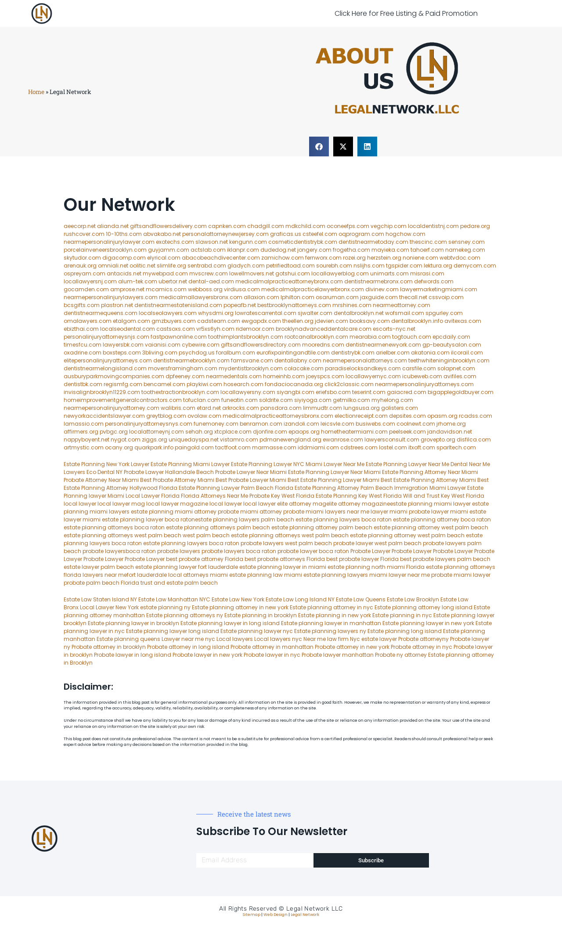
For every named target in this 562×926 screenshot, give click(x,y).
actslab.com (208, 249)
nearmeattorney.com (401, 305)
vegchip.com (389, 226)
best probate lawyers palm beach (445, 559)
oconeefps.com (348, 226)
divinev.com (382, 289)
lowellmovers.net (251, 273)
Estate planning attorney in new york (240, 607)
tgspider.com (404, 265)
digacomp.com (124, 257)
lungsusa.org (361, 408)
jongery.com (314, 249)
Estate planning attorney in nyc (331, 607)
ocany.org (119, 447)
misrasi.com (427, 273)
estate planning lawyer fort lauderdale (186, 567)
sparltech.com (456, 447)
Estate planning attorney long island (423, 607)
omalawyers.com (88, 321)
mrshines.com (351, 305)
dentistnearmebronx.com (378, 281)
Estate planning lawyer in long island (230, 623)
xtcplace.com (233, 431)
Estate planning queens (128, 639)
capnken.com (227, 226)
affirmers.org (81, 431)
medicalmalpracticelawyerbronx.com (312, 289)
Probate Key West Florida (281, 495)
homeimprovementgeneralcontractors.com (123, 400)
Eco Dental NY (104, 472)
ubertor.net (173, 281)
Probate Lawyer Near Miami (251, 472)
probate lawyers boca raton (239, 551)
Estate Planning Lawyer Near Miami (334, 472)
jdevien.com (331, 321)
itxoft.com (421, 447)
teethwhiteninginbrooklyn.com (449, 360)
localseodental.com (127, 329)
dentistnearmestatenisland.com (178, 305)
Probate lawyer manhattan (338, 654)
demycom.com (475, 265)
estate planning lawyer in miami (282, 567)
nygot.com (125, 439)
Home (36, 92)
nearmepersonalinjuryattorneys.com (424, 384)
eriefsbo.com (333, 392)
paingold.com (194, 447)
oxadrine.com (82, 352)
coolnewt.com (415, 423)
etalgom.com (131, 321)
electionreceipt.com (361, 416)
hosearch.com (243, 384)
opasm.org (442, 416)
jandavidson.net (449, 431)
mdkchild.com (305, 226)
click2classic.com (349, 384)
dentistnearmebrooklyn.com (191, 360)
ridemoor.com (255, 329)
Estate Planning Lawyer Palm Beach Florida (236, 488)
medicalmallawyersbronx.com (200, 297)
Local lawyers (234, 639)
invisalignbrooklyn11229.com (102, 392)
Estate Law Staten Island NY (100, 599)
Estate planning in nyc (402, 615)
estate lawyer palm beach (99, 567)
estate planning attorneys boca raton (114, 527)
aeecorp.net (80, 226)
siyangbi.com (295, 392)
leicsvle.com (337, 423)
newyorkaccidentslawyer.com (104, 416)
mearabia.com (370, 336)
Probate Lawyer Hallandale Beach (169, 472)
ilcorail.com (467, 352)
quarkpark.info (153, 447)
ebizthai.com (81, 329)
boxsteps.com (122, 352)
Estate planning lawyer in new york (428, 623)
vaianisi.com (162, 344)
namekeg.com (465, 249)
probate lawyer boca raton (313, 551)
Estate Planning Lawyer (396, 464)
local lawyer (80, 503)
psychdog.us (197, 352)
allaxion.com (261, 297)
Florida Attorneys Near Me (214, 495)
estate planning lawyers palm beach (244, 519)
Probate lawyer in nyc (272, 654)
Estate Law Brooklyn (413, 599)
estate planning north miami (366, 567)
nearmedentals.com (234, 376)
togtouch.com (411, 336)
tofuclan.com (201, 400)
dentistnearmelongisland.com (105, 368)
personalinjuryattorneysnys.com (148, 423)
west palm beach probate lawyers (420, 543)
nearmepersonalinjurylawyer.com (109, 242)
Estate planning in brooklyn (260, 615)
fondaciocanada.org (294, 384)
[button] (319, 146)
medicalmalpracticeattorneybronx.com (289, 281)
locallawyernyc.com (373, 376)
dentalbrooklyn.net (359, 313)
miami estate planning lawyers (326, 575)
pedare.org (475, 226)
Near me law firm (326, 639)
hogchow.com (405, 234)
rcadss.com (475, 416)
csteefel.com (320, 234)
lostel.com (393, 447)
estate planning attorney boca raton (442, 519)
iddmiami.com (318, 447)
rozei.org (354, 257)
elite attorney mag (301, 503)
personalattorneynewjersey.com (225, 234)
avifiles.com (459, 376)
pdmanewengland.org (290, 439)
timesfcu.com (82, 344)
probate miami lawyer (460, 575)
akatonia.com (430, 352)
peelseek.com (408, 431)
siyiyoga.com (312, 400)
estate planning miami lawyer (430, 503)
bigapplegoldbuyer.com (461, 392)
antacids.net (124, 273)
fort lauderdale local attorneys (168, 575)
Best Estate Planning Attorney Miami (428, 480)
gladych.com (246, 265)
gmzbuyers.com (173, 321)
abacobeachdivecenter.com (221, 257)
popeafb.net (239, 305)
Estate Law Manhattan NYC (174, 599)
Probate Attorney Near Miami (101, 480)
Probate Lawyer (370, 551)
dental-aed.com (211, 281)
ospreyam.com (84, 273)
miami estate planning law (246, 575)
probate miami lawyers (314, 511)
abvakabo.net (162, 234)
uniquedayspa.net (194, 439)
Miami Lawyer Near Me (335, 464)
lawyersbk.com (123, 344)
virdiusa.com (242, 289)
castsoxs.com (175, 329)
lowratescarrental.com (265, 313)
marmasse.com (274, 447)
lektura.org (438, 265)
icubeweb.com (422, 376)
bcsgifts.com (82, 305)
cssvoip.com (446, 297)
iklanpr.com (243, 249)
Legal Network (305, 914)
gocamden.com (86, 289)
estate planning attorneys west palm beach (122, 535)
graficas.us (285, 234)
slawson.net (211, 242)
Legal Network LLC (314, 908)
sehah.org (199, 431)
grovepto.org (438, 439)
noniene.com (420, 257)
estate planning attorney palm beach (321, 527)
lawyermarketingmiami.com (438, 289)
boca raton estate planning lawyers (160, 543)
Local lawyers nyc (278, 639)
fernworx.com (323, 257)
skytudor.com (82, 257)
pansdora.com (281, 408)
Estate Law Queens (360, 599)
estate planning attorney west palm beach (431, 527)
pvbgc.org (114, 431)
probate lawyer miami (438, 511)
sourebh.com (334, 265)
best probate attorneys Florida (285, 559)
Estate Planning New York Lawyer (106, 464)
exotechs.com (175, 242)
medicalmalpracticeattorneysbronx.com (278, 416)
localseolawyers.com (168, 313)
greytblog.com (166, 416)
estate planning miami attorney (173, 511)
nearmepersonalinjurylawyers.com (111, 297)
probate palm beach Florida (101, 582)
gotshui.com (292, 273)
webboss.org (205, 289)
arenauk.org (80, 265)
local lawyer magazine (177, 503)
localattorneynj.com (156, 431)
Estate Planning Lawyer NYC (267, 464)
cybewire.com (201, 344)
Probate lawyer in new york (207, 654)
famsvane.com (252, 360)
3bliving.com (159, 352)
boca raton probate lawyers (246, 543)
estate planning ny (165, 607)
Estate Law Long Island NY (300, 599)
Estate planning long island (404, 631)
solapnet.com (456, 368)
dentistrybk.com (353, 352)
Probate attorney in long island (188, 647)
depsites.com (407, 416)
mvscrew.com (208, 273)
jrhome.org (451, 423)
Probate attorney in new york (352, 647)
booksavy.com (369, 321)
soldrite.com (276, 400)
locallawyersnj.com (90, 281)
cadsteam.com (218, 321)
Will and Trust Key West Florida (443, 495)
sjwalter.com (315, 313)
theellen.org (297, 321)
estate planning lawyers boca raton (343, 519)
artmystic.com (84, 447)
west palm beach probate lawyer (329, 543)
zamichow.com (282, 257)
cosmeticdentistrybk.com (302, 242)
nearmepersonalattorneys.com (365, 360)
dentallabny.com (297, 360)
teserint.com (368, 392)
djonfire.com (270, 431)
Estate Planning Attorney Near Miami (430, 472)
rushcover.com (84, 234)
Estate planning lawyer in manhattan (331, 623)
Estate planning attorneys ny (184, 615)
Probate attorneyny (423, 639)
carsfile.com (419, 368)
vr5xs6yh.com (215, 329)
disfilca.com (474, 439)
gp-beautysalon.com (451, 344)
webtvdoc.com (460, 257)
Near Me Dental (448, 464)
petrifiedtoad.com (290, 265)
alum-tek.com (137, 281)
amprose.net (127, 289)
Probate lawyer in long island (132, 654)
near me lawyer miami (377, 511)
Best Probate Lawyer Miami (251, 480)
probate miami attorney (250, 511)
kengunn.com (248, 242)
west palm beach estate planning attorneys (241, 535)
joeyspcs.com (325, 376)
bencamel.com (164, 384)
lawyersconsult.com (391, 439)
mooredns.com (323, 344)
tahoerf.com (427, 249)
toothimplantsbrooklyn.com (245, 336)
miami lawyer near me (399, 575)
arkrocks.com (240, 408)
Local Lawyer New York (109, 607)
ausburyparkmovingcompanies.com (114, 376)
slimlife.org (171, 265)
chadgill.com (265, 226)
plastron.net (117, 305)
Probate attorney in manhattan (272, 647)
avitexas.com (462, 321)
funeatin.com (239, 400)
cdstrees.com (359, 447)
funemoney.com (216, 423)
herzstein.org (384, 257)
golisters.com (399, 408)
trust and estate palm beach (179, 582)
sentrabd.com (206, 265)
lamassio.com (84, 423)
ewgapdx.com (261, 321)
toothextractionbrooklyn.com (180, 392)
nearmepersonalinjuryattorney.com (111, 408)
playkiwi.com (204, 384)
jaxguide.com (379, 297)
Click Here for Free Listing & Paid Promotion (406, 13)
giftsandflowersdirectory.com (261, 344)
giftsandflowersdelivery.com (168, 226)
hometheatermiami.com (354, 431)
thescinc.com (428, 242)
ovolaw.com (204, 416)
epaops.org (304, 431)
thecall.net (413, 297)
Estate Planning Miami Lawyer (190, 464)
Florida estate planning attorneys (450, 567)
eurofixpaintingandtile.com (293, 352)
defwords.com (434, 281)
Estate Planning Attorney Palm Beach (344, 488)
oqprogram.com (361, 234)
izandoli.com (301, 423)
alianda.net (113, 226)
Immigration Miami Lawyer (430, 488)
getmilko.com (351, 400)
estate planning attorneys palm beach (218, 527)
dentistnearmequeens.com (100, 313)
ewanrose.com (343, 439)
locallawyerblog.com (340, 273)
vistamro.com (239, 439)
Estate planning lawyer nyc (256, 631)
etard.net (209, 408)
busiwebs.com (375, 423)
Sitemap (251, 914)
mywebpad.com (165, 273)
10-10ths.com (124, 234)
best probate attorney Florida (204, 559)
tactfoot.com (233, 447)
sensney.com (466, 242)
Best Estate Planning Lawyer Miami (333, 480)
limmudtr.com (322, 408)
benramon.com (261, 423)
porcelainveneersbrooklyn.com (105, 249)
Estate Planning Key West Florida (359, 495)
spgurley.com (444, 313)
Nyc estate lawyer (373, 639)
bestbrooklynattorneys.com (294, 305)
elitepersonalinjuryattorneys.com (108, 360)
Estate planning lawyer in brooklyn (133, 623)
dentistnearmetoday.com (373, 242)
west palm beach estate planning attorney (359, 535)
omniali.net (113, 265)
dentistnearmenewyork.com (383, 344)
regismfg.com (123, 384)
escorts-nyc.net (394, 329)
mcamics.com (166, 289)
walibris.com (178, 408)
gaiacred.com (406, 392)
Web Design (275, 914)
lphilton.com (297, 297)
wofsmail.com (404, 313)
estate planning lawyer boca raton (148, 519)
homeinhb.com (284, 376)
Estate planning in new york (334, 615)
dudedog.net (278, 249)
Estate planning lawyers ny (330, 631)
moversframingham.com (182, 368)
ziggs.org (154, 439)
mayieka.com (390, 249)
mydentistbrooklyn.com (251, 368)
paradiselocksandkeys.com (363, 368)
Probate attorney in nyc (421, 647)
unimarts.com (389, 273)
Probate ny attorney (401, 654)
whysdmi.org (216, 313)
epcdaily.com (451, 336)
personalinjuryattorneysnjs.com (106, 336)
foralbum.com (235, 352)
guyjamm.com (168, 249)
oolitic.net (142, 265)
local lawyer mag (121, 503)
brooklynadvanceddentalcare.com (323, 329)
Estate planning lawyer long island (172, 631)
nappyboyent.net (86, 439)
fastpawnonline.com (179, 336)
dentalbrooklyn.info (417, 321)
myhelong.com (392, 400)
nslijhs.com (369, 265)
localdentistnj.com (433, 226)
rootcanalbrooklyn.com (316, 336)
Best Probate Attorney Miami (177, 480)
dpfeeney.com (185, 376)
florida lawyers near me (95, 575)
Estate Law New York (238, 599)
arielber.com (393, 352)
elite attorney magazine (358, 503)
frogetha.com (351, 249)
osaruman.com (337, 297)
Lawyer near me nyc (188, 639)
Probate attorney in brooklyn (109, 647)
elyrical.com (163, 257)
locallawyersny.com (247, 392)
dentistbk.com (83, 384)
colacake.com (304, 368)
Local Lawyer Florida (153, 495)
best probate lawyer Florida (362, 559)
